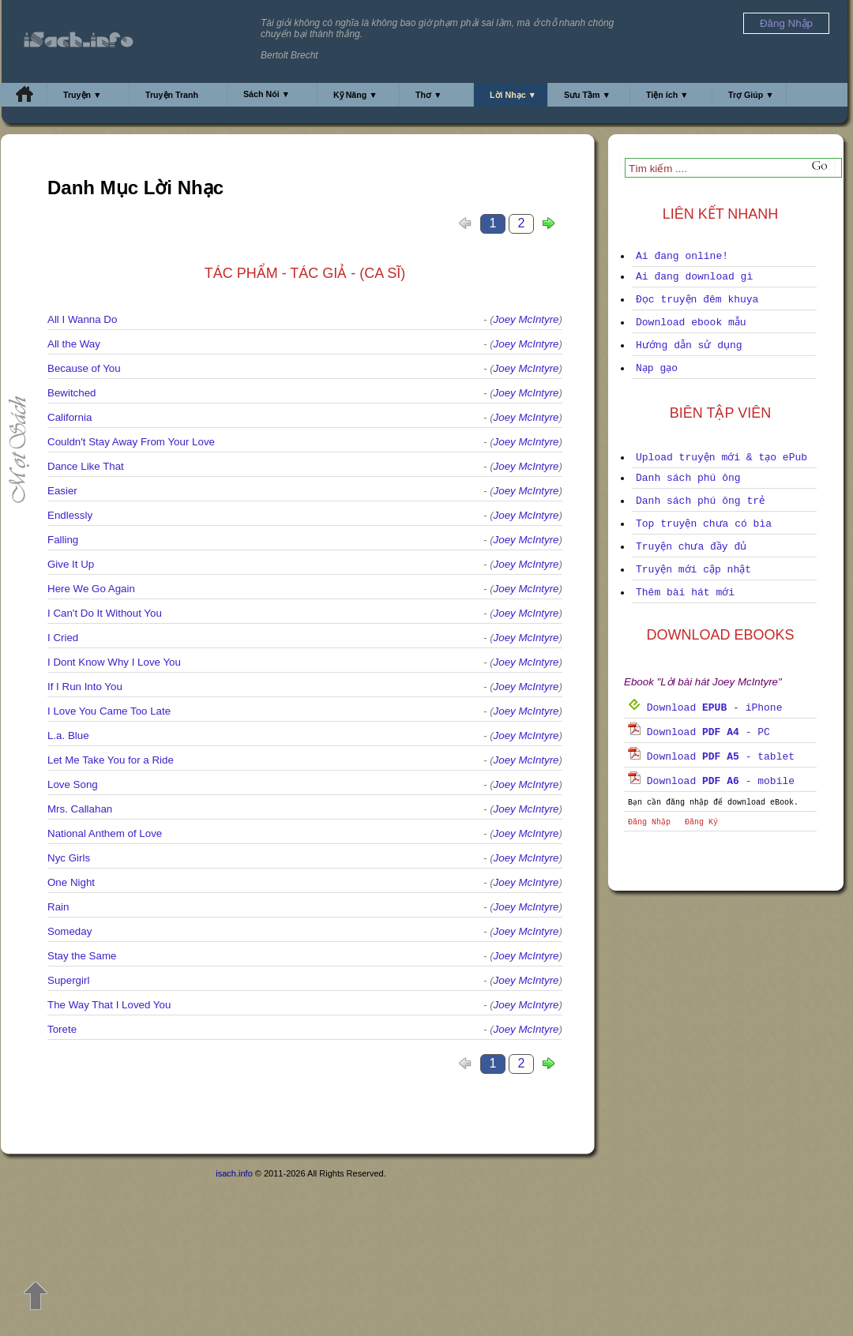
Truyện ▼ (82, 94)
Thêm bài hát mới (685, 593)
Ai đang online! (682, 256)
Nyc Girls (68, 858)
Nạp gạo (657, 368)
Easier (62, 491)
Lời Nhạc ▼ (513, 94)
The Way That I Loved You (109, 1005)
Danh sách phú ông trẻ (700, 501)
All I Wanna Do (82, 319)
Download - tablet (711, 757)
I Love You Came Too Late (109, 711)
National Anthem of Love (104, 833)
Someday (69, 931)
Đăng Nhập (649, 822)
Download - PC (699, 732)
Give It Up (70, 564)
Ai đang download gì (694, 277)
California (69, 417)
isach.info (234, 1173)
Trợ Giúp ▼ (751, 94)
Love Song (72, 784)
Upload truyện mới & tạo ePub (721, 457)
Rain (58, 907)
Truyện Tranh (171, 94)
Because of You (84, 368)
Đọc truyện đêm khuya (697, 300)
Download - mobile (711, 781)
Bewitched (71, 393)
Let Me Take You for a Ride (110, 760)
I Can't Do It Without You (104, 613)
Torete (62, 1029)
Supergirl (68, 980)
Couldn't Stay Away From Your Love (131, 442)
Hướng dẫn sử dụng (689, 345)
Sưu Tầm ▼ (587, 94)
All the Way (73, 344)
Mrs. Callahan (79, 809)
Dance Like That (85, 466)
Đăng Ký (701, 822)
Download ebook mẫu (691, 322)
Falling (62, 540)
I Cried (62, 638)
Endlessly (69, 515)
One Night (71, 882)
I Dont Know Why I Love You (114, 662)
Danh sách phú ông (688, 478)
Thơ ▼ (428, 94)
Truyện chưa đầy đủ (691, 547)
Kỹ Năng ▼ (355, 94)
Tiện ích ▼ (667, 94)
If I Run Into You (84, 686)
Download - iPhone (705, 708)
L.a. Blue (68, 735)
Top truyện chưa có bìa (704, 524)
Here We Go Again (91, 589)
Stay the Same (81, 956)
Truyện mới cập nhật (693, 570)
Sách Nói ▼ (266, 94)
